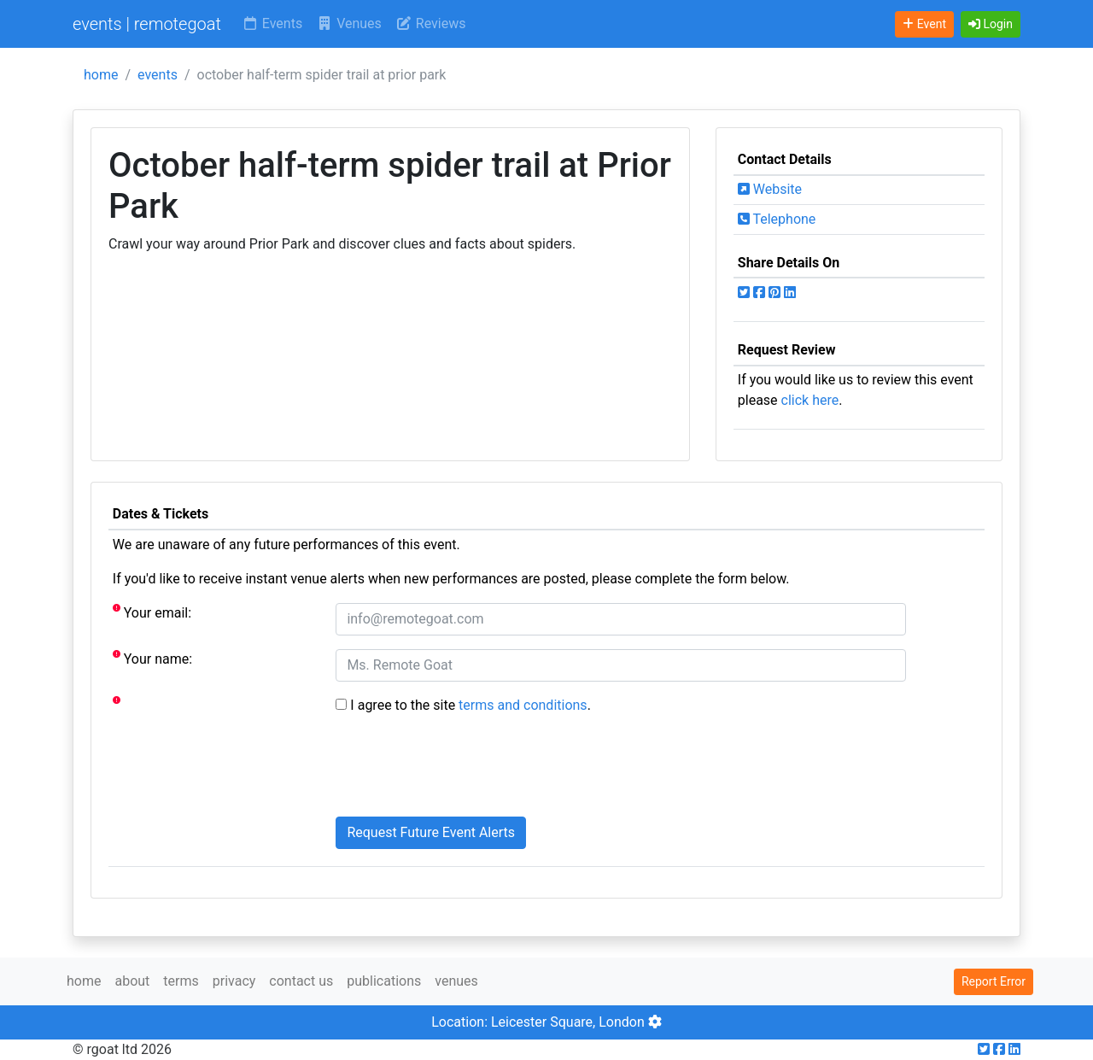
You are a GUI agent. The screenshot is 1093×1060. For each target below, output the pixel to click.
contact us (301, 981)
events (157, 75)
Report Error (993, 981)
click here (810, 400)
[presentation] (465, 769)
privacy (234, 981)
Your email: (152, 612)
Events (272, 23)
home (101, 75)
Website (770, 189)
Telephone (777, 219)
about (131, 981)
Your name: (152, 658)
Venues (349, 23)
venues (456, 981)
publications (384, 981)
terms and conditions (523, 705)
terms (180, 981)
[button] (990, 24)
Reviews (430, 23)
